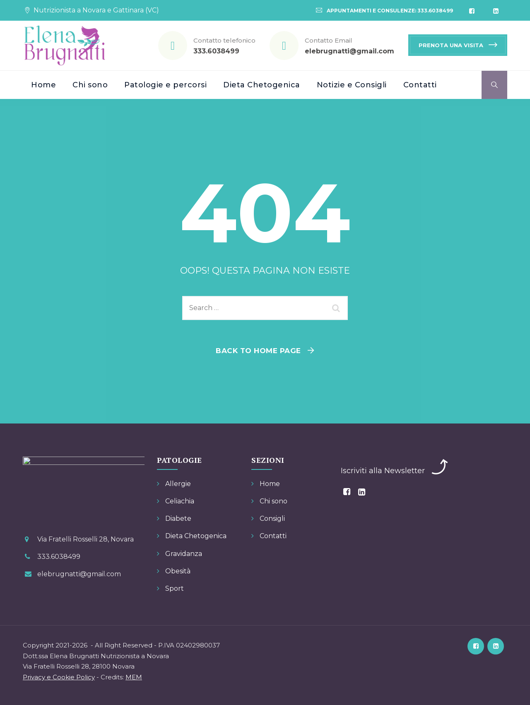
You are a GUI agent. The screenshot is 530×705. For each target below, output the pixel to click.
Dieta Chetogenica (261, 84)
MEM (133, 677)
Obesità (177, 571)
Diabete (178, 518)
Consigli (272, 518)
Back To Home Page (258, 350)
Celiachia (179, 501)
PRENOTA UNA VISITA (451, 45)
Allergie (178, 484)
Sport (174, 588)
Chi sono (90, 84)
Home (43, 84)
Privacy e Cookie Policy (59, 677)
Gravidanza (183, 554)
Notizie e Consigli (352, 84)
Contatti (420, 84)
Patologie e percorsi (165, 84)
